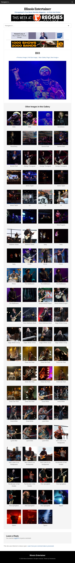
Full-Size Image (32, 57)
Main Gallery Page (44, 57)
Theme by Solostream (49, 558)
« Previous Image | (22, 57)
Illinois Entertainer (37, 9)
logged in (16, 538)
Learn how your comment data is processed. (41, 546)
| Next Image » (54, 57)
